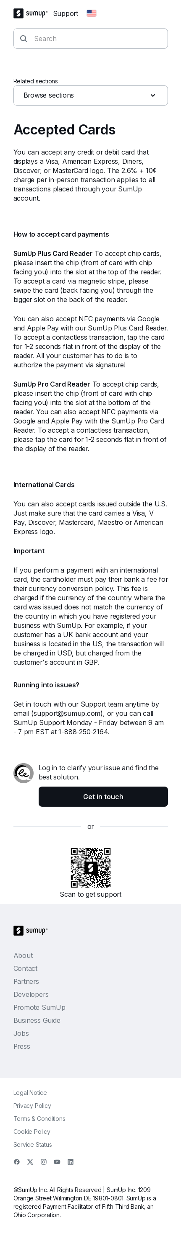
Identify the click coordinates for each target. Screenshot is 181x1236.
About (23, 955)
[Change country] (91, 13)
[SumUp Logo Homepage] (33, 13)
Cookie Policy (31, 1131)
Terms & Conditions (39, 1118)
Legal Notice (30, 1092)
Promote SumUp (39, 1007)
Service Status (32, 1144)
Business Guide (36, 1020)
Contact (25, 968)
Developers (31, 994)
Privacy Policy (32, 1105)
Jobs (21, 1033)
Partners (26, 981)
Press (21, 1046)
